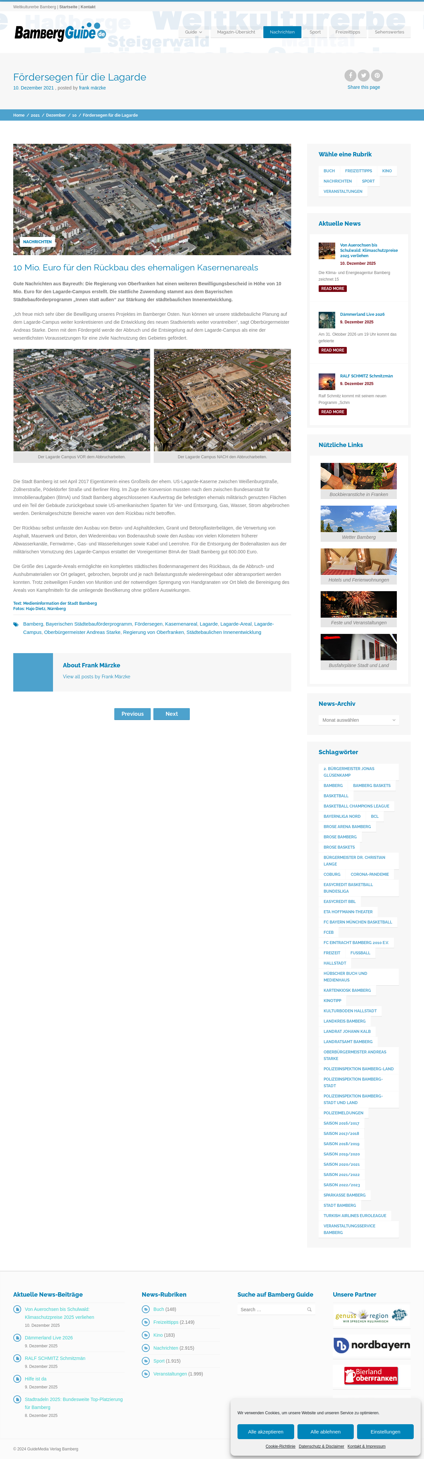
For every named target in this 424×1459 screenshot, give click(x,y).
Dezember (56, 115)
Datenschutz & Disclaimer (321, 1446)
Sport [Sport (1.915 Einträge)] (368, 181)
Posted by (82, 87)
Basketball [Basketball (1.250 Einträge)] (336, 796)
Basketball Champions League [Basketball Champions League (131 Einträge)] (356, 806)
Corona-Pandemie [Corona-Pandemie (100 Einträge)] (370, 874)
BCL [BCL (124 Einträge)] (375, 816)
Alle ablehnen (326, 1431)
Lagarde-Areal (224, 624)
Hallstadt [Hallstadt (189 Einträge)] (335, 963)
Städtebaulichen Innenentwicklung (192, 632)
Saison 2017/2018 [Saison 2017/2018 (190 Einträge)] (341, 1133)
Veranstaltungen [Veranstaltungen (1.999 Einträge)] (343, 191)
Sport (315, 31)
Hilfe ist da (35, 1378)
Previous (133, 713)
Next (172, 713)
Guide (191, 31)
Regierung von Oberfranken (126, 632)
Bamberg (32, 624)
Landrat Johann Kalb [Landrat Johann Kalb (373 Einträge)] (347, 1031)
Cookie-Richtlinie (280, 1446)
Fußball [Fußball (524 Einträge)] (360, 953)
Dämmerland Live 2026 (49, 1337)
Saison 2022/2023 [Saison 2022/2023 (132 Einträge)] (342, 1185)
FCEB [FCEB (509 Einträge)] (329, 932)
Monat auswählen (341, 720)
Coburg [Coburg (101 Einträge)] (332, 874)
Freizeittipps (348, 31)
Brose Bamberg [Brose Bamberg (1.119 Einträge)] (340, 837)
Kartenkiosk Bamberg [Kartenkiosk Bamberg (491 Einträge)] (347, 990)
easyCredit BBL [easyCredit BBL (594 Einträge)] (340, 901)
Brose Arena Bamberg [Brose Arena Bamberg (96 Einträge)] (347, 826)
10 (74, 115)
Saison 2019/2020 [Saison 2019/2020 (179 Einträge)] (342, 1154)
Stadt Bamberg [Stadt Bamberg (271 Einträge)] (340, 1205)
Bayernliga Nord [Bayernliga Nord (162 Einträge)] (342, 816)
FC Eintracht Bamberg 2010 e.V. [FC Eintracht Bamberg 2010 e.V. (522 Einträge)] (356, 942)
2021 (35, 115)
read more (332, 288)
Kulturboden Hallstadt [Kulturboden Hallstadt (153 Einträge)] (350, 1011)
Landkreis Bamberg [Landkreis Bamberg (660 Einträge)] (345, 1021)
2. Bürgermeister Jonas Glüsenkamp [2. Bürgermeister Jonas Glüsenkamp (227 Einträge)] (349, 772)
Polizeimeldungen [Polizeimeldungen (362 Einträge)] (343, 1113)
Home (19, 115)
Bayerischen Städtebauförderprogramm (85, 624)
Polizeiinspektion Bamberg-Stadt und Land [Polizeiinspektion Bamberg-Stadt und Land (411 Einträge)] (353, 1099)
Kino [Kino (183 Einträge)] (387, 171)
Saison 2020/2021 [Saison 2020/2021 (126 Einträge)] (342, 1164)
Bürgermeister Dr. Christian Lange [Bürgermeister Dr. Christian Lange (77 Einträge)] (354, 861)
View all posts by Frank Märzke (96, 676)
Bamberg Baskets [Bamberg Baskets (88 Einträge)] (372, 785)
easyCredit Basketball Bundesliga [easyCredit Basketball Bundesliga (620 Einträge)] (348, 888)
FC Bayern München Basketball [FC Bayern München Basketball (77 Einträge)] (358, 922)
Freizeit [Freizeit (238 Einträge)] (332, 953)
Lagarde (198, 624)
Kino (158, 1335)
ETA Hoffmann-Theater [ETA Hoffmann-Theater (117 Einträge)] (348, 912)
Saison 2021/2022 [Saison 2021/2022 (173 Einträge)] (342, 1174)
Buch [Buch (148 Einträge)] (329, 171)
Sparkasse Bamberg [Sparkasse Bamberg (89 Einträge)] (345, 1195)
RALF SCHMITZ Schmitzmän (55, 1358)
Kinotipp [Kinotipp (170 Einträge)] (332, 1000)
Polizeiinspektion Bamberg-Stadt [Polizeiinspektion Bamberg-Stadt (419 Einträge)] (353, 1082)
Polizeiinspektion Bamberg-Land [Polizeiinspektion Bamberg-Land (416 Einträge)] (359, 1069)
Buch (158, 1309)
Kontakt (87, 7)
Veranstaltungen (170, 1373)
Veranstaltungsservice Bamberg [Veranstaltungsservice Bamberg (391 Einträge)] (349, 1229)
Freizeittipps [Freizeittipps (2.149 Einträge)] (358, 171)
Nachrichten (282, 31)
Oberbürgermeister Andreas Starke (59, 632)
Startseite (68, 7)
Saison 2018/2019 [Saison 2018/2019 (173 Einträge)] (341, 1144)
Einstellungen (385, 1431)
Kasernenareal (172, 624)
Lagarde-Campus (259, 624)
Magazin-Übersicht (236, 31)
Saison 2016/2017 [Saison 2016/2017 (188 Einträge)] (341, 1123)
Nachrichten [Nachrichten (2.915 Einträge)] (338, 181)
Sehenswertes (389, 31)
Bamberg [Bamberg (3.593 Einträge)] (333, 785)
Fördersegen (142, 624)
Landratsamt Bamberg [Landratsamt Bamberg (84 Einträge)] (348, 1041)
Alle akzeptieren (266, 1431)
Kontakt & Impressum (366, 1446)
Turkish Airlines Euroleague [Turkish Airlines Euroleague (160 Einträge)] (355, 1215)
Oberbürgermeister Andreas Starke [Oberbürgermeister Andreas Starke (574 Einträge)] (355, 1055)
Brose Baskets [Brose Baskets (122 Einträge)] (339, 847)
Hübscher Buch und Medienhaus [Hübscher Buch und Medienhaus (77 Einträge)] (345, 976)
